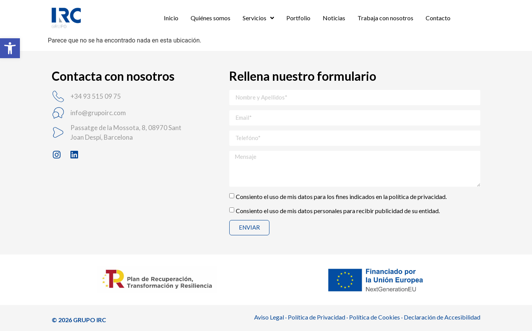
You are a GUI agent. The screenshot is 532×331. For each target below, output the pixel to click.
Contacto (438, 17)
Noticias (334, 17)
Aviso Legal (269, 317)
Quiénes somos (210, 17)
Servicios (258, 18)
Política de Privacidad (316, 317)
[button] (10, 48)
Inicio (171, 17)
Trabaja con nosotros (385, 17)
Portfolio (298, 17)
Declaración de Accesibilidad (442, 317)
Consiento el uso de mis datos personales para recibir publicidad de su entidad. (338, 210)
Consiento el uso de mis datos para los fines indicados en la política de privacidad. (341, 196)
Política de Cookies (374, 317)
